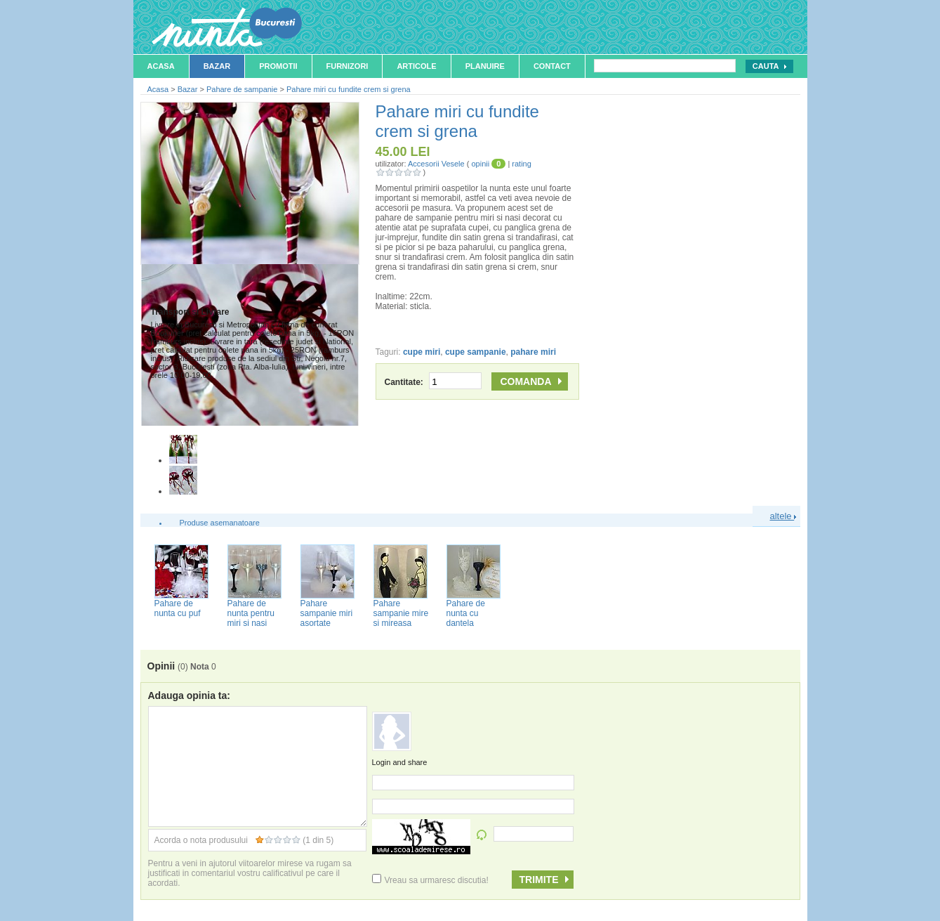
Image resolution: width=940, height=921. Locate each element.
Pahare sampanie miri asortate (326, 613)
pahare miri (533, 352)
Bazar (217, 66)
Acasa (161, 66)
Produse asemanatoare (220, 522)
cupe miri (421, 352)
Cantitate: (433, 382)
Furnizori (347, 66)
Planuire (485, 66)
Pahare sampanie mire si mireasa (401, 613)
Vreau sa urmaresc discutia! (430, 880)
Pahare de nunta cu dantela (465, 613)
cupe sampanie (475, 352)
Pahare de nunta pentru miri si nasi (250, 613)
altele (783, 516)
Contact (552, 66)
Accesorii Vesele (436, 163)
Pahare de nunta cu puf (177, 608)
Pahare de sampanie (242, 89)
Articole (416, 66)
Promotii (278, 66)
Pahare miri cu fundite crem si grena (348, 89)
